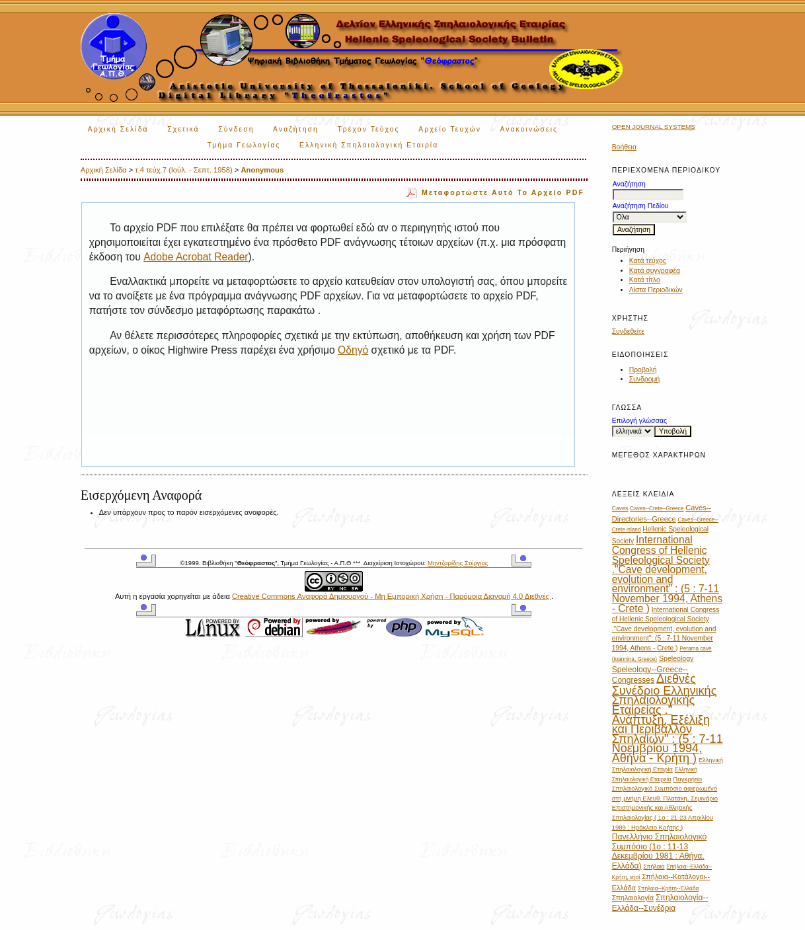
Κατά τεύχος (647, 260)
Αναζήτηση (296, 129)
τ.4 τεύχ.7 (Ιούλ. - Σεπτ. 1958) (183, 170)
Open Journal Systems (653, 126)
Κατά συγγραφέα (654, 270)
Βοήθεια (624, 147)
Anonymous (262, 170)
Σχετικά (183, 129)
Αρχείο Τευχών (449, 129)
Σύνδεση (236, 129)
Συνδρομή (644, 379)
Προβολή (643, 369)
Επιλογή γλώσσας (639, 420)
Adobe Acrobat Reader (195, 256)
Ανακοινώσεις (529, 129)
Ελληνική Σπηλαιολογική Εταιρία (368, 145)
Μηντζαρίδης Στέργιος (458, 562)
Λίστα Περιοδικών (656, 289)
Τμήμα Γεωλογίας (244, 145)
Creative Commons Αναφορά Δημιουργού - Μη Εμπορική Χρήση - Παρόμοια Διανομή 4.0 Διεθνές (391, 596)
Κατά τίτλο (644, 280)
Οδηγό (353, 350)
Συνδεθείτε (628, 331)
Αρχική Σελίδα (118, 129)
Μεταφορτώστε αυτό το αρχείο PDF (503, 192)
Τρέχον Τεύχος (368, 129)
